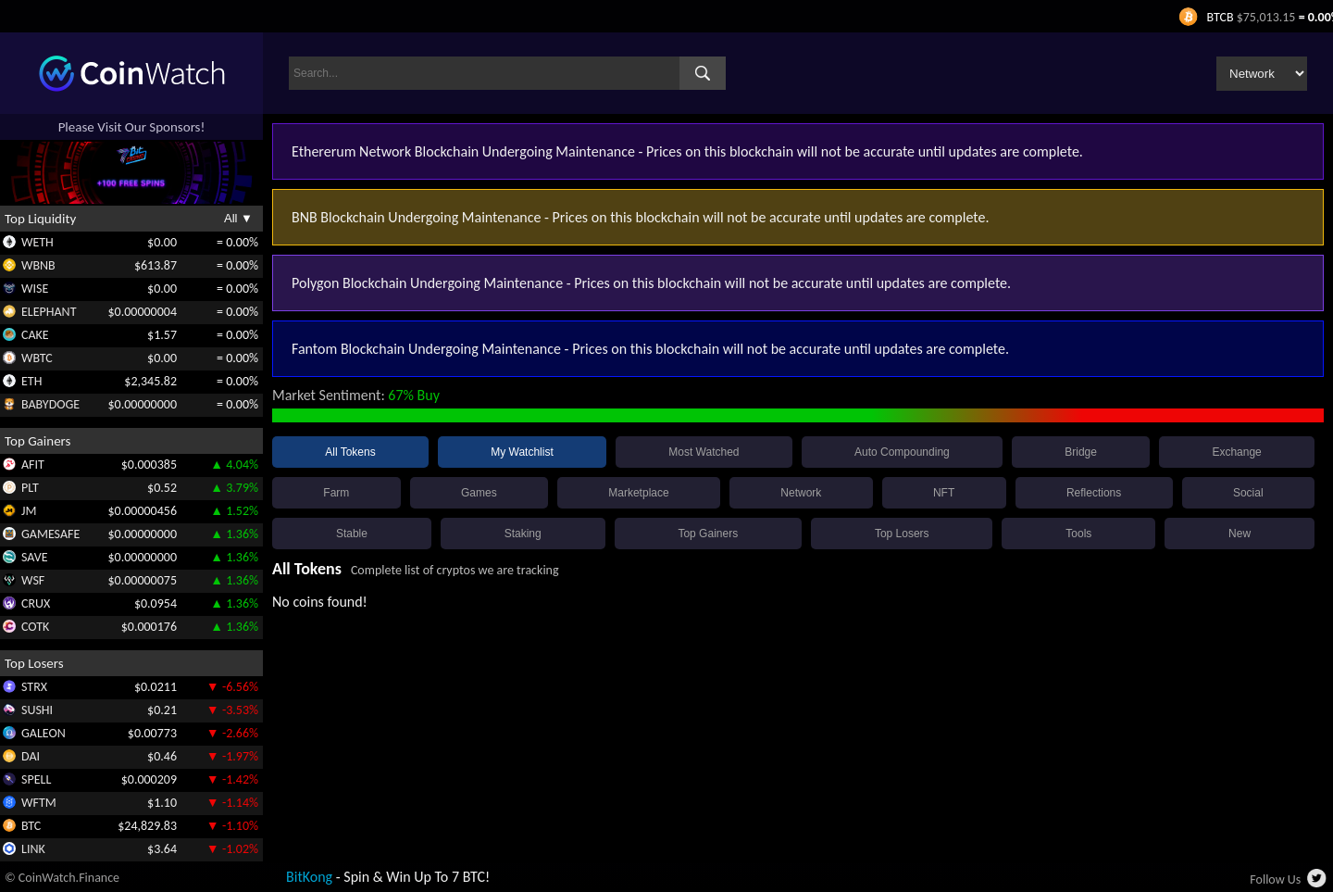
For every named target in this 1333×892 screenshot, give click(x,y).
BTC (31, 826)
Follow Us (1275, 879)
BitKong (309, 877)
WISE (34, 288)
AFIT (32, 464)
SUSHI (37, 710)
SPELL (36, 779)
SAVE (34, 557)
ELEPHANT (48, 312)
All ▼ (238, 218)
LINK (33, 849)
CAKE (35, 335)
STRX (34, 687)
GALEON (43, 733)
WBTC (37, 358)
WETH (37, 242)
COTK (35, 626)
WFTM (38, 802)
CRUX (35, 603)
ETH (31, 381)
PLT (30, 488)
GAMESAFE (50, 534)
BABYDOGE (50, 404)
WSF (32, 580)
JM (28, 511)
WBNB (38, 265)
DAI (30, 756)
